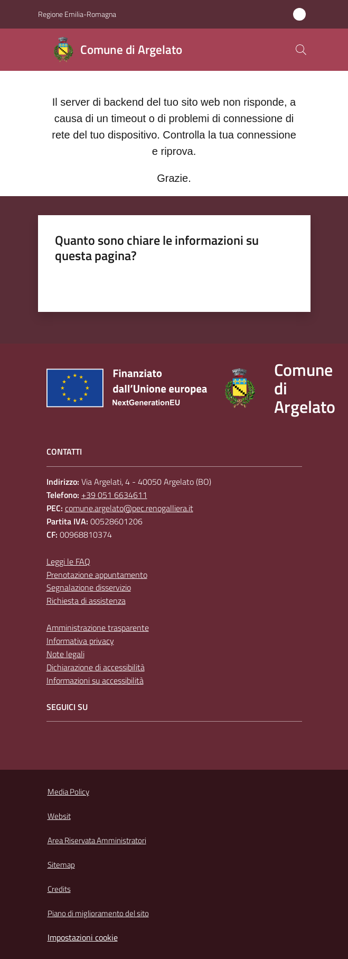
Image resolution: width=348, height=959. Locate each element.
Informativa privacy (80, 640)
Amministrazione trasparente (97, 627)
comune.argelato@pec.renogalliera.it (129, 508)
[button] (301, 49)
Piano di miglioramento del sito (98, 913)
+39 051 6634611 (114, 494)
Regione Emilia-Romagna (77, 14)
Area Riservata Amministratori (97, 840)
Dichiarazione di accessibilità (95, 667)
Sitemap (61, 865)
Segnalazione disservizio (88, 587)
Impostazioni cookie (83, 937)
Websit (59, 816)
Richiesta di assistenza (86, 600)
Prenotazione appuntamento (96, 574)
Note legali (65, 654)
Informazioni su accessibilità (95, 680)
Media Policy (68, 792)
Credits (59, 889)
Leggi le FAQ (68, 561)
